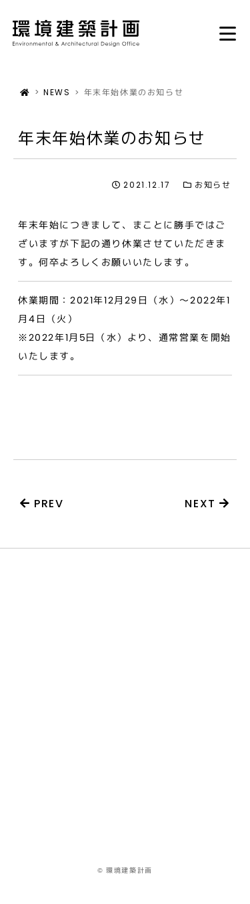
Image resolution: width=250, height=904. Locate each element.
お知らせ (207, 184)
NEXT (207, 503)
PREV (42, 503)
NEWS (56, 92)
